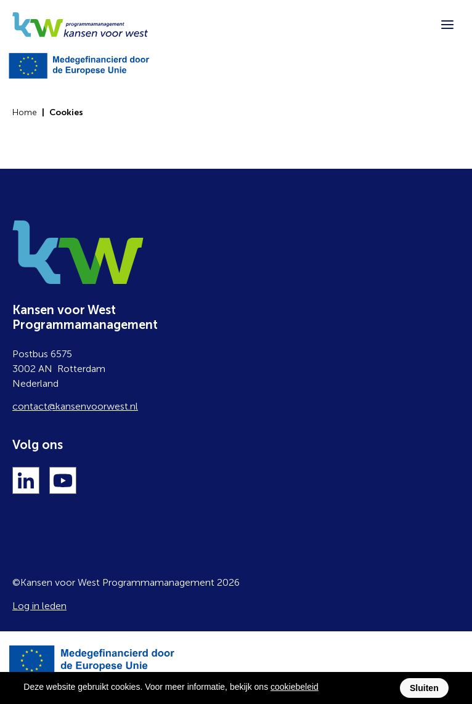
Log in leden (39, 606)
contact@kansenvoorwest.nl (75, 406)
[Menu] (447, 24)
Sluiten (424, 688)
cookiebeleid (295, 687)
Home (24, 112)
